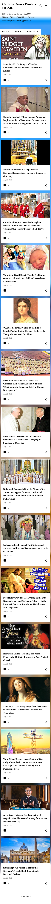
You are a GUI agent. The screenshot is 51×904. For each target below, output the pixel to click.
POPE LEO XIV (32, 32)
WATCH (18, 32)
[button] (46, 80)
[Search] (40, 5)
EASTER (5, 32)
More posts (26, 896)
